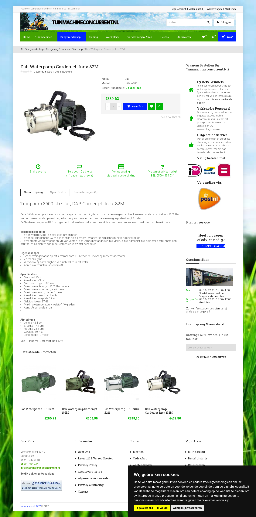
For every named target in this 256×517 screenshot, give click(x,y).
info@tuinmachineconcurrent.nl (40, 467)
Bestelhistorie (197, 458)
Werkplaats (114, 37)
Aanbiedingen (142, 465)
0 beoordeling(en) (43, 72)
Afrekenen (230, 9)
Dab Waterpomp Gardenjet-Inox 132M (159, 410)
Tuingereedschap (72, 37)
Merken (138, 452)
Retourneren (196, 465)
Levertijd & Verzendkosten (96, 458)
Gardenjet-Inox (48, 340)
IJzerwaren (185, 37)
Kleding (94, 37)
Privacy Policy (87, 465)
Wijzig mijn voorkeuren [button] (187, 507)
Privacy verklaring (91, 485)
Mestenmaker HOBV (30, 506)
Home (26, 37)
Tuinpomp (32, 340)
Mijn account (196, 452)
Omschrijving (33, 192)
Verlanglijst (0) (196, 9)
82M (60, 340)
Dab (22, 340)
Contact (83, 491)
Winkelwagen (214, 9)
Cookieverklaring (90, 471)
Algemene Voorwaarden (94, 478)
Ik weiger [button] (163, 507)
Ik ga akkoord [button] (144, 507)
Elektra (166, 37)
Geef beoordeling (64, 72)
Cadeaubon (140, 458)
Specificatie (58, 192)
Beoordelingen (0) (85, 192)
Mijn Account (179, 9)
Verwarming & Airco (141, 37)
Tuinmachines (45, 37)
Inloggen (224, 22)
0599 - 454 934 (29, 463)
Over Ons (84, 452)
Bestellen (135, 106)
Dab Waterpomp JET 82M (37, 409)
